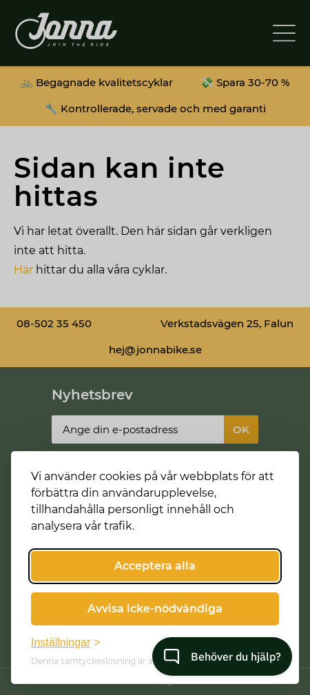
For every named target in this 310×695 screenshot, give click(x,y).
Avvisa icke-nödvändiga (155, 608)
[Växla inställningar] (66, 642)
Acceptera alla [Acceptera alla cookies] (155, 565)
